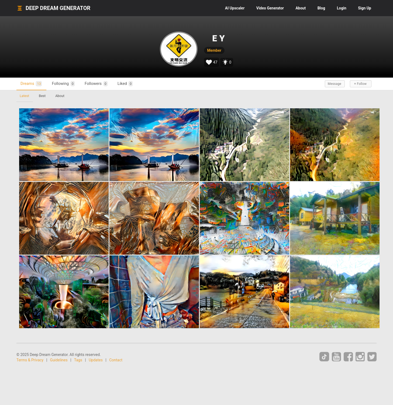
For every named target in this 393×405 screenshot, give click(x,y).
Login (341, 8)
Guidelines (59, 360)
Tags (78, 360)
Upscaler (234, 8)
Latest (24, 96)
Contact (115, 360)
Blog (321, 8)
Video (270, 8)
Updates (96, 360)
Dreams (31, 83)
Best (42, 96)
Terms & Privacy (29, 360)
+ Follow (360, 84)
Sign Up (364, 8)
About (300, 8)
